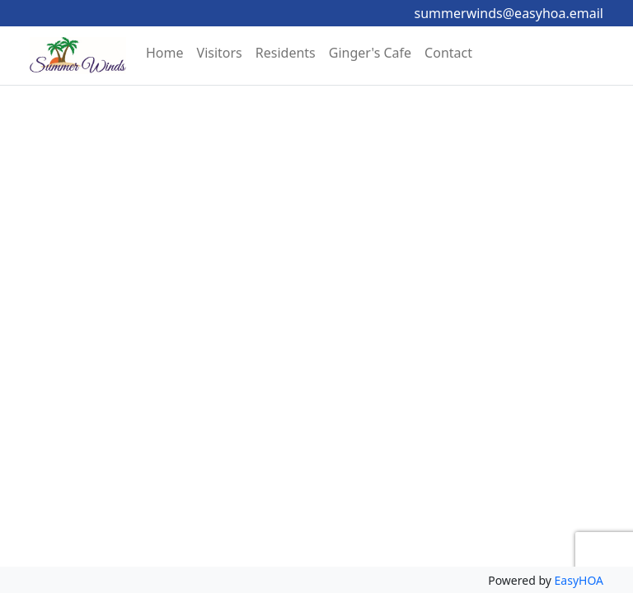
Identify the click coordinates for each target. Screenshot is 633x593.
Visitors (219, 53)
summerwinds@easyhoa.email (509, 13)
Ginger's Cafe (370, 53)
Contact (448, 53)
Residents (286, 53)
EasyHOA (579, 580)
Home (165, 53)
